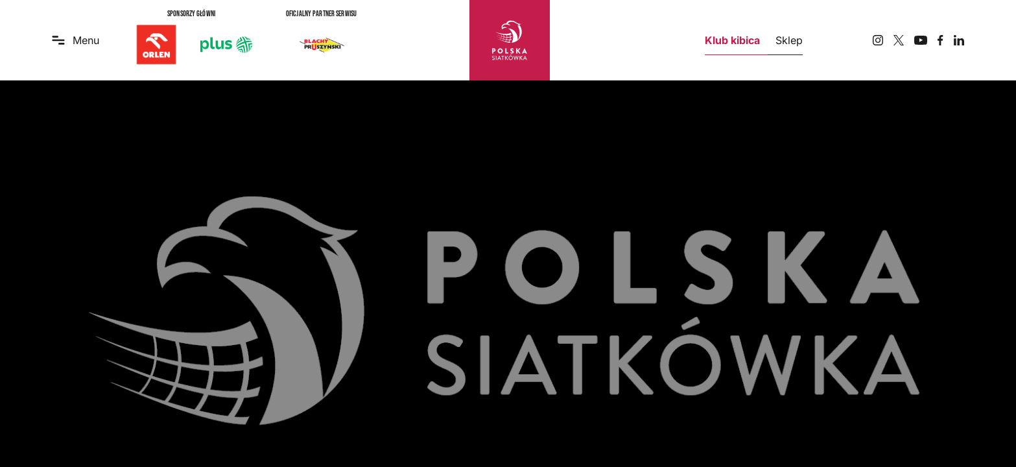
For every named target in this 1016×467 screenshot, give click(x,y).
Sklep (789, 40)
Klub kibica (732, 40)
